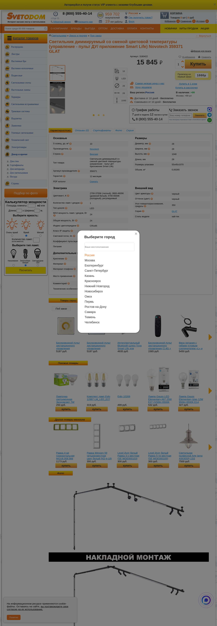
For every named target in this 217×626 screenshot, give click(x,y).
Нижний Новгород (97, 286)
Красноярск (93, 281)
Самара (90, 312)
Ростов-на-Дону (96, 307)
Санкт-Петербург (96, 270)
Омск (88, 296)
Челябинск (92, 322)
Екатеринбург (94, 265)
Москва (90, 260)
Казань (89, 276)
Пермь (89, 301)
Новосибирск (94, 291)
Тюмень (90, 317)
